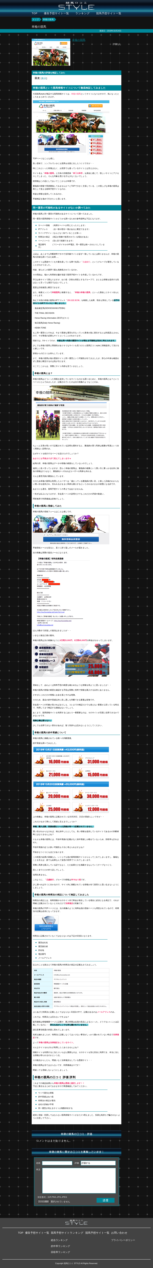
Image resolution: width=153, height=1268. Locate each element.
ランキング (82, 13)
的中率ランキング (60, 1246)
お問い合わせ (119, 1233)
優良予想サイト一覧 (56, 13)
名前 (38, 1163)
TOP (34, 13)
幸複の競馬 (78, 40)
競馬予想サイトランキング (67, 1233)
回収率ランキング (60, 1252)
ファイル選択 (43, 1201)
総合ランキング (59, 1240)
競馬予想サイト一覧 (108, 13)
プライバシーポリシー (123, 1240)
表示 (44, 78)
